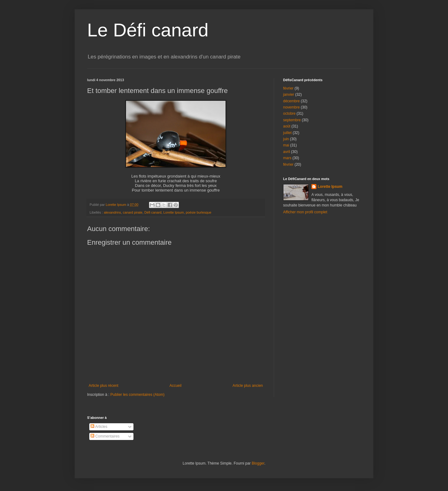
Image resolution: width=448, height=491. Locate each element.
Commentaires (105, 436)
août (286, 126)
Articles (99, 426)
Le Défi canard (147, 30)
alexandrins (112, 212)
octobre (289, 113)
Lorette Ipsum (173, 212)
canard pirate (132, 212)
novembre (291, 107)
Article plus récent (103, 385)
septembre (292, 120)
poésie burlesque (198, 212)
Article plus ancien (248, 385)
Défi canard (152, 212)
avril (286, 152)
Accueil (176, 385)
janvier (288, 94)
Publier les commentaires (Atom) (137, 394)
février (288, 88)
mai (286, 145)
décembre (291, 101)
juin (286, 139)
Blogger (258, 463)
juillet (287, 133)
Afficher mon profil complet (305, 212)
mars (287, 158)
